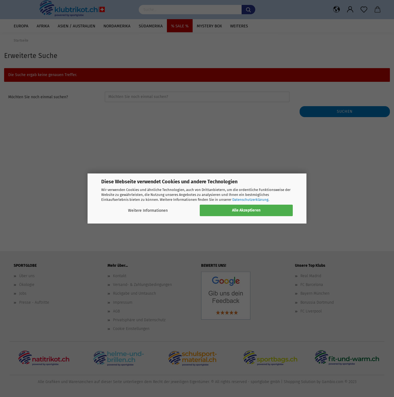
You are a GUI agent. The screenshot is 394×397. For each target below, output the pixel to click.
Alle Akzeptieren (246, 210)
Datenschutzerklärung (250, 200)
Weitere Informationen (148, 210)
